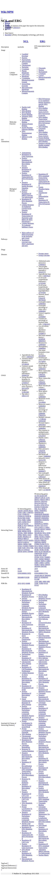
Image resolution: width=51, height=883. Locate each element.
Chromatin (42, 68)
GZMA (24, 522)
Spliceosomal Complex (26, 62)
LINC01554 (22, 529)
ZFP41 (25, 551)
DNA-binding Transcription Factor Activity (43, 134)
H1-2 (29, 522)
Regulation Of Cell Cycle (26, 841)
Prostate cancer (43, 253)
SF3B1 (36, 550)
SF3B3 (46, 550)
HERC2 (44, 509)
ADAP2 (26, 511)
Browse (7, 23)
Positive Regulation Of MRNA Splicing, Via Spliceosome (27, 194)
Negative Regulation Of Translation (26, 169)
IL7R (19, 527)
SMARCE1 (47, 551)
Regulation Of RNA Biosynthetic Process (28, 775)
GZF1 (20, 522)
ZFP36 (20, 551)
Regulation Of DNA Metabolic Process (27, 829)
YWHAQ (26, 550)
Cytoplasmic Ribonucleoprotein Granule (28, 80)
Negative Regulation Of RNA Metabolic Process (44, 783)
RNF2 (36, 548)
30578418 (42, 300)
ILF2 (42, 525)
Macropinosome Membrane (27, 88)
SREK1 (20, 544)
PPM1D (20, 538)
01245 (20, 571)
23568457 (25, 383)
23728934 (25, 364)
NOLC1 (41, 535)
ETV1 (47, 505)
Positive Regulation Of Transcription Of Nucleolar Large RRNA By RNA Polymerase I (27, 216)
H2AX (26, 524)
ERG (42, 41)
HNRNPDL (45, 516)
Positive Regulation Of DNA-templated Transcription (44, 798)
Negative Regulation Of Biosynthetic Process (26, 787)
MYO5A (37, 531)
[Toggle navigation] (1, 18)
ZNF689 (30, 551)
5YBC (36, 583)
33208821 (42, 333)
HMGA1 (31, 525)
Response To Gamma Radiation (28, 750)
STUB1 (36, 557)
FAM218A (44, 507)
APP (45, 496)
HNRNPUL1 (38, 522)
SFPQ (36, 551)
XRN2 (42, 564)
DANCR (28, 516)
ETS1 (19, 520)
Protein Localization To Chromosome (27, 808)
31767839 (42, 283)
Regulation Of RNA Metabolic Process (27, 201)
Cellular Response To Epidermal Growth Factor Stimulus (28, 207)
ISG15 (24, 527)
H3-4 (25, 525)
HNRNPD (37, 516)
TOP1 (24, 548)
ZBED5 (47, 564)
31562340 (25, 392)
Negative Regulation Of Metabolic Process (28, 658)
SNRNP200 (38, 553)
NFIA (44, 533)
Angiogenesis (26, 153)
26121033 (25, 388)
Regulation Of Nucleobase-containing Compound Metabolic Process (28, 604)
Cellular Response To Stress (28, 674)
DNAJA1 (37, 501)
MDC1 (28, 529)
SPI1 (40, 555)
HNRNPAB (38, 514)
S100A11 (26, 542)
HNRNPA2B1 (39, 512)
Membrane (25, 76)
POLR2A (37, 540)
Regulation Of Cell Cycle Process (26, 799)
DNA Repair (26, 849)
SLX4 (41, 551)
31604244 (42, 421)
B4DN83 (48, 575)
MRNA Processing (42, 649)
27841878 (42, 298)
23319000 (42, 402)
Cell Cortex (25, 74)
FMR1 (24, 520)
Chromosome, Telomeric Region (28, 737)
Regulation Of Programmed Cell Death (27, 687)
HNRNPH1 (45, 518)
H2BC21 (21, 525)
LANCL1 (41, 527)
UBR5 (36, 563)
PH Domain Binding (26, 121)
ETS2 (42, 505)
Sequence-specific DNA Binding (44, 140)
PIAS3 (46, 538)
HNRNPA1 (43, 511)
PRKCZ (26, 538)
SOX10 (45, 553)
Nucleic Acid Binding (26, 108)
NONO (46, 535)
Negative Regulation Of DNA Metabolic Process (27, 854)
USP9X (47, 563)
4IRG (40, 581)
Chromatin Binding (42, 129)
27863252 (46, 324)
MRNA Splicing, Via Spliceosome (44, 616)
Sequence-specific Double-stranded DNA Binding (44, 145)
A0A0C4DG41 (39, 575)
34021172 (25, 396)
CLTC (48, 497)
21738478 (46, 490)
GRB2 (29, 520)
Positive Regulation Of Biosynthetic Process (26, 694)
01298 (36, 571)
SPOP (44, 555)
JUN (35, 527)
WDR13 (37, 564)
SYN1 (42, 557)
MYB (29, 531)
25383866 (42, 317)
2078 (36, 569)
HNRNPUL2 (38, 524)
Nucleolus (25, 67)
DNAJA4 (37, 503)
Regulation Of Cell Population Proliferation (27, 669)
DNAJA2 (44, 501)
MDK (20, 531)
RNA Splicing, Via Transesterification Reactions (45, 621)
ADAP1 (20, 511)
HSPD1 (45, 524)
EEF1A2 (44, 503)
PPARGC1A (27, 537)
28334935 (42, 356)
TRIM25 (47, 559)
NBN (25, 533)
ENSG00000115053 (24, 573)
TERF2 (31, 546)
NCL (25, 41)
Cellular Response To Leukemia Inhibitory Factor (28, 225)
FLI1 (39, 509)
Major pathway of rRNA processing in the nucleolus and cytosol (28, 235)
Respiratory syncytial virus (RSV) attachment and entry (28, 243)
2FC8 (19, 583)
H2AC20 (21, 524)
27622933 (42, 436)
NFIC (36, 535)
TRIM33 (37, 561)
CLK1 (20, 514)
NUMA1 (42, 537)
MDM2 (24, 531)
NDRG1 (30, 533)
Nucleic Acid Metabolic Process (28, 824)
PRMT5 (20, 540)
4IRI (48, 581)
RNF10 (20, 542)
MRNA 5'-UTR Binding (27, 138)
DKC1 (48, 499)
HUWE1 (37, 525)
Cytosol (41, 75)
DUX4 (20, 518)
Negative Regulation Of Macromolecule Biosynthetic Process (27, 756)
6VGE (46, 583)
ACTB (36, 496)
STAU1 (20, 546)
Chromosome (26, 65)
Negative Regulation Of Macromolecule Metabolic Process (28, 649)
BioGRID (8, 35)
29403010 (42, 486)
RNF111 (47, 546)
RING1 (41, 546)
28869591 (42, 341)
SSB (29, 544)
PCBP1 (36, 538)
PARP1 (20, 537)
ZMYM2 (44, 566)
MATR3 (37, 529)
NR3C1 (25, 535)
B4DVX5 (37, 577)
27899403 (42, 265)
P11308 (36, 579)
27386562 (42, 419)
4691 (19, 569)
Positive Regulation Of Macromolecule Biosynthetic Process (27, 162)
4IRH (44, 581)
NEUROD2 (38, 533)
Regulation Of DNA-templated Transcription (44, 176)
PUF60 (42, 544)
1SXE (36, 581)
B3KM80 (21, 577)
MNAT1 (43, 529)
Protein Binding (27, 114)
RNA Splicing (43, 658)
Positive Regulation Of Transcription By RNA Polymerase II (27, 176)
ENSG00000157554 (41, 573)
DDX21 (37, 499)
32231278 (42, 460)
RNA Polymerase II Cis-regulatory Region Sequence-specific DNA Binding (44, 102)
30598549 (42, 339)
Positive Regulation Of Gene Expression (27, 846)
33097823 (29, 357)
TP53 (28, 548)
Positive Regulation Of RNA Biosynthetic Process (45, 776)
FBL (35, 509)
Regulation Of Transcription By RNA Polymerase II (44, 182)
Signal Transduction (43, 192)
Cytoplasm (25, 69)
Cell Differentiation (43, 195)
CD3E (20, 512)
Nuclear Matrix (44, 855)
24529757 (42, 272)
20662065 (42, 425)
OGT (29, 535)
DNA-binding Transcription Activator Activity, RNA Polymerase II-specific (45, 121)
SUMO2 (26, 546)
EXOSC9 (37, 507)
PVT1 (47, 544)
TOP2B (41, 559)
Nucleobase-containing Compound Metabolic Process (45, 607)
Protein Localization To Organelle (27, 730)
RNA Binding (26, 113)
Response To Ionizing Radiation (26, 780)
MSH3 (48, 529)
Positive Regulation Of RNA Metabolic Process (44, 791)
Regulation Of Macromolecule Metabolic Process (28, 591)
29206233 (25, 375)
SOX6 (36, 555)
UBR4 (48, 561)
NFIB (48, 533)
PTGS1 (25, 540)
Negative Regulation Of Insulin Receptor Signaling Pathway (27, 186)
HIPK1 (36, 511)
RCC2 (36, 546)
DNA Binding (26, 111)
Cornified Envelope (25, 55)
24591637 (16, 28)
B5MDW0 (44, 577)
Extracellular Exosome (26, 85)
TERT (20, 548)
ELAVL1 (37, 505)
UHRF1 (41, 563)
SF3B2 (41, 550)
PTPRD (37, 544)
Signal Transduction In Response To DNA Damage (27, 701)
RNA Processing (44, 636)
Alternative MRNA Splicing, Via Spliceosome (44, 851)
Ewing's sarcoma (44, 255)
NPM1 (20, 535)
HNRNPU (45, 520)
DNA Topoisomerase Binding (27, 133)
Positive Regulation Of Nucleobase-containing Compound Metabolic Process (28, 711)
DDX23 (42, 499)
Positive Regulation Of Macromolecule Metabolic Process (28, 629)
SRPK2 (25, 544)
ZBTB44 (37, 566)
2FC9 (23, 583)
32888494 (42, 304)
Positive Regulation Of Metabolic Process (28, 643)
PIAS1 (42, 538)
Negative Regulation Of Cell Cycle (26, 794)
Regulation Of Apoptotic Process (28, 718)
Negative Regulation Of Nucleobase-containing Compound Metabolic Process (28, 817)
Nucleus (24, 58)
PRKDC (43, 540)
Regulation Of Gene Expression (27, 155)
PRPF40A (37, 542)
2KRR (28, 583)
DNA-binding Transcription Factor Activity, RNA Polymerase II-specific (44, 111)
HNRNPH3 (38, 520)
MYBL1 (20, 533)
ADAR (41, 496)
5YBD (41, 583)
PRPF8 (43, 542)
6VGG (36, 585)
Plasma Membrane (25, 72)
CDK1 (24, 512)
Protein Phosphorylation (44, 188)
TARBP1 (47, 557)
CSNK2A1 (25, 514)
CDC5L (42, 497)
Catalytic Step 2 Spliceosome (44, 661)
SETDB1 (47, 548)
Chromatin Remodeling (26, 746)
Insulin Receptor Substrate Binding (28, 128)
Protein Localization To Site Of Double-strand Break (27, 724)
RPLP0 (41, 548)
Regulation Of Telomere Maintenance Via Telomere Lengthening (44, 814)
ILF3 (46, 525)
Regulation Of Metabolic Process (28, 595)
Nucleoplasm (26, 60)
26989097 (42, 471)
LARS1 (47, 527)
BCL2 (31, 511)
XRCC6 (20, 550)
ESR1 (28, 518)
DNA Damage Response (26, 664)
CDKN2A (30, 512)
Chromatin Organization (26, 638)
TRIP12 (43, 561)
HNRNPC (45, 514)
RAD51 (31, 540)
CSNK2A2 (21, 516)
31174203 (42, 361)
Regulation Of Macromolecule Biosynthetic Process (27, 618)
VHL (31, 548)
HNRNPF (37, 518)
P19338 (26, 577)
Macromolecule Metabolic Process (28, 860)
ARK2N (37, 497)
